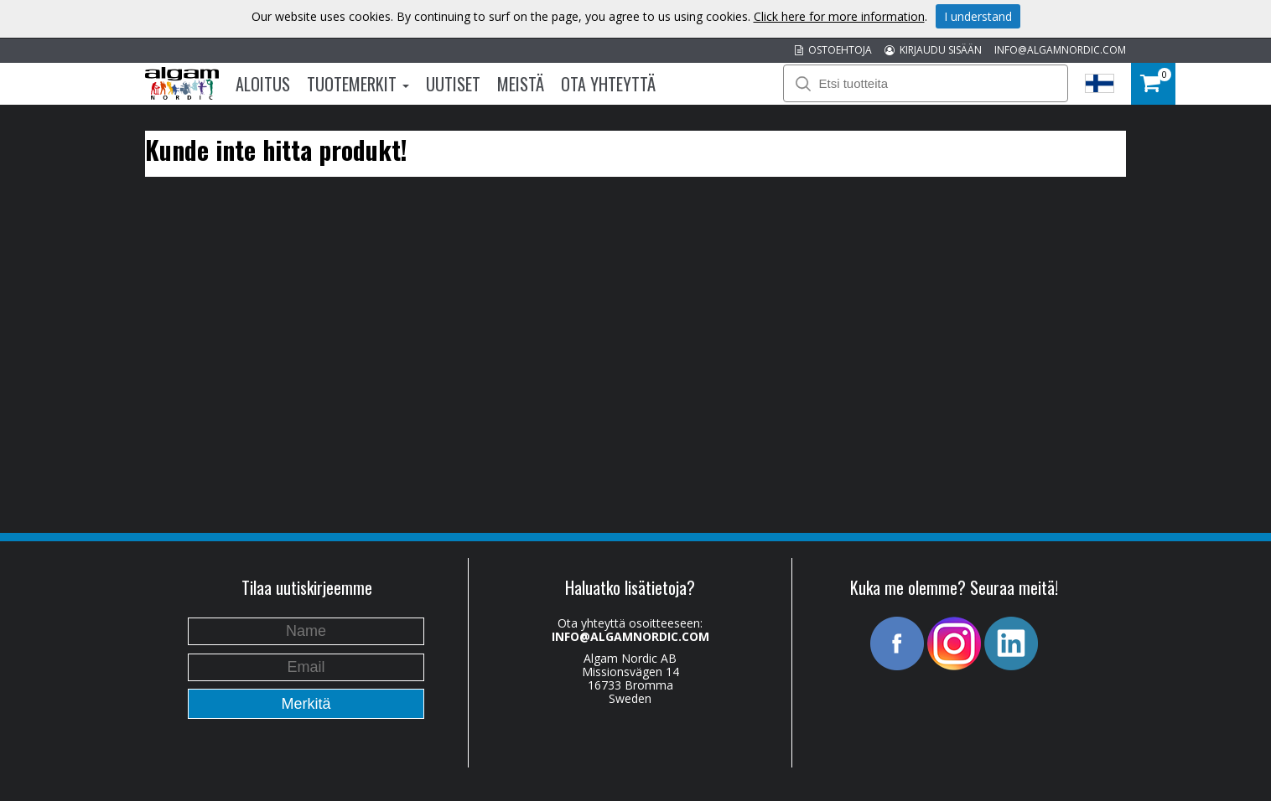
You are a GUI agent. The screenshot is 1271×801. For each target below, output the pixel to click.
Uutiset (453, 83)
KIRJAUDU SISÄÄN (933, 50)
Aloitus (263, 83)
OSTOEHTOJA (833, 50)
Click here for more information (839, 16)
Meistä (520, 83)
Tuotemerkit (358, 83)
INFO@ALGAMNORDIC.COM (1060, 50)
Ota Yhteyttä (608, 83)
